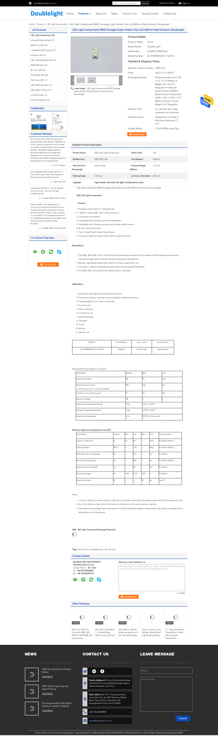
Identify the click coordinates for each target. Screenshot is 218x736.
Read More (47, 677)
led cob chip (110, 549)
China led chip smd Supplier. (62, 733)
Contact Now (138, 134)
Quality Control (150, 13)
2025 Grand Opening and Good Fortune (55, 687)
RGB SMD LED (37, 65)
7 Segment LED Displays (41, 50)
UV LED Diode (37, 95)
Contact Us (170, 13)
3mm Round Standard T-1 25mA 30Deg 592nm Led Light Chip (105, 632)
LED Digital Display (39, 90)
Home (70, 13)
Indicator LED (36, 55)
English (186, 3)
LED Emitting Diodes (39, 85)
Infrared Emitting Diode (40, 40)
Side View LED (37, 80)
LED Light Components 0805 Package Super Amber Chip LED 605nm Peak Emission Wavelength (97, 91)
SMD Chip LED (37, 45)
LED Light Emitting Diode (41, 60)
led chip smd (82, 549)
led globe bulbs (96, 549)
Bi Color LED (36, 70)
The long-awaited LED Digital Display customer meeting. (57, 704)
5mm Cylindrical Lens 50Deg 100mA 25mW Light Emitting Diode (151, 632)
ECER (180, 733)
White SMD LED (37, 75)
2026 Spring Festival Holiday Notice (56, 670)
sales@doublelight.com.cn (45, 3)
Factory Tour (130, 13)
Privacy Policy (41, 733)
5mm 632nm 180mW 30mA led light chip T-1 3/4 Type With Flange (129, 632)
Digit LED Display (38, 100)
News (114, 13)
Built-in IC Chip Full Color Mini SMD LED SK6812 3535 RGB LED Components (82, 633)
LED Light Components (57, 24)
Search (145, 3)
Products (83, 13)
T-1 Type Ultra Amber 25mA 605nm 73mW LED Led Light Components (174, 633)
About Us (101, 13)
